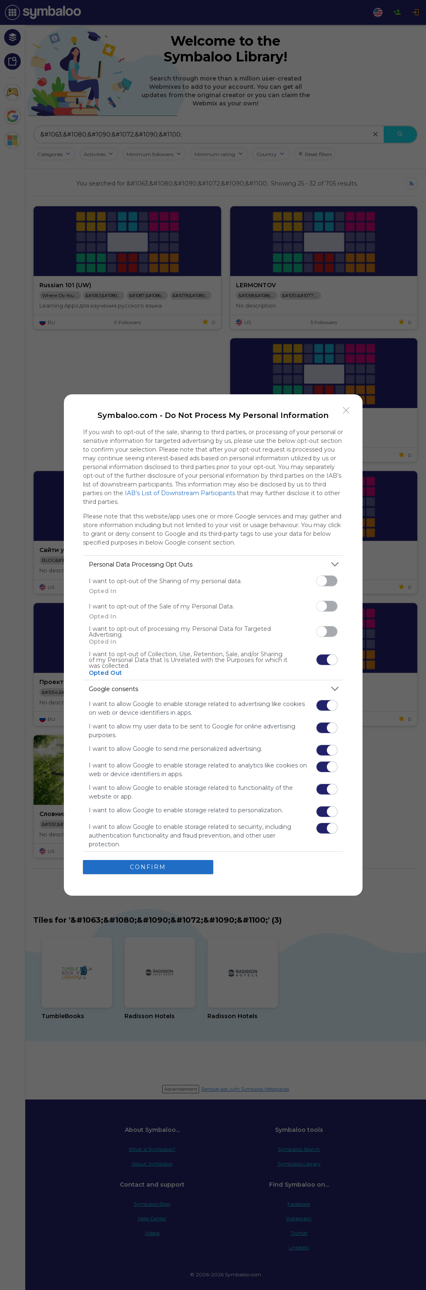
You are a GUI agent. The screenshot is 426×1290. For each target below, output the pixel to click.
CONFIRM (148, 867)
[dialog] (213, 645)
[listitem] (213, 564)
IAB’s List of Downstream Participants (180, 493)
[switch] (327, 580)
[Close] (346, 410)
